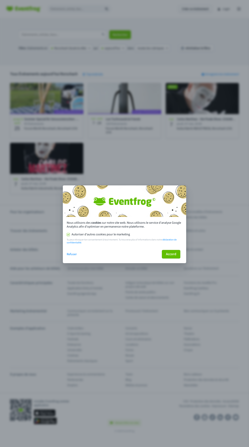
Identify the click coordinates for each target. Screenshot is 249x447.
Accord (171, 254)
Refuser (72, 254)
